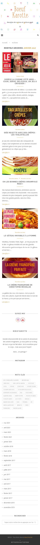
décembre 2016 (9, 503)
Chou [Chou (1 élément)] (5, 386)
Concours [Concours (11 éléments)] (20, 386)
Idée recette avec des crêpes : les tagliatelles (20, 134)
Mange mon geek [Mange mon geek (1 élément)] (8, 402)
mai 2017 (7, 479)
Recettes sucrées (26, 178)
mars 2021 (7, 432)
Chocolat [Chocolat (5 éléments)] (31, 383)
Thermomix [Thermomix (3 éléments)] (6, 408)
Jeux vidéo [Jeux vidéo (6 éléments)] (18, 399)
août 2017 (7, 465)
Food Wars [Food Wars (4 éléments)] (28, 392)
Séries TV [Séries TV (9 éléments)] (19, 405)
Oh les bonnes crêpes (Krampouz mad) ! (20, 183)
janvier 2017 (8, 498)
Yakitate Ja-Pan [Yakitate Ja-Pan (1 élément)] (17, 408)
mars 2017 (7, 489)
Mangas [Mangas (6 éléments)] (27, 399)
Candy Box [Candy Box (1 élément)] (6, 383)
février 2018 (8, 456)
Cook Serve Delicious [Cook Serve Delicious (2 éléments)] (24, 389)
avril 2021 (7, 428)
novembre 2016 (9, 507)
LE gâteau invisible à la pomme (20, 236)
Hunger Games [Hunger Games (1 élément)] (7, 399)
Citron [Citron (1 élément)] (12, 386)
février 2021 (8, 437)
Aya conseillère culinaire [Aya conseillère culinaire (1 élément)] (11, 380)
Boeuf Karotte (28, 537)
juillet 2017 (7, 470)
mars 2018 (7, 451)
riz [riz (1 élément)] (31, 402)
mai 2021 (7, 423)
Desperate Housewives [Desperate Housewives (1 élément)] (10, 392)
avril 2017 (7, 484)
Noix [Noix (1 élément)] (18, 402)
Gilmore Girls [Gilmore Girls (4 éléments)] (7, 396)
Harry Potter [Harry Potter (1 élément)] (19, 396)
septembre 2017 (9, 460)
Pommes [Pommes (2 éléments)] (25, 402)
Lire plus (5, 101)
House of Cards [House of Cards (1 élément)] (31, 396)
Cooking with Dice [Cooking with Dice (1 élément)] (9, 389)
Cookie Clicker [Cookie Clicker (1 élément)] (31, 386)
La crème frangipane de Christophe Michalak (20, 286)
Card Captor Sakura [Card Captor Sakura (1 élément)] (19, 383)
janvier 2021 (8, 442)
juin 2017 (7, 474)
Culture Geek (20, 76)
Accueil (4, 42)
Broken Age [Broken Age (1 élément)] (25, 380)
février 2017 (8, 493)
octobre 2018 (8, 446)
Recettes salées (20, 129)
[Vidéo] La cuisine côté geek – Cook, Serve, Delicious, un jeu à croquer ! (20, 81)
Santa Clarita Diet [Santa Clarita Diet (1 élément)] (8, 405)
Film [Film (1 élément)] (21, 392)
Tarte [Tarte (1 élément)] (26, 405)
